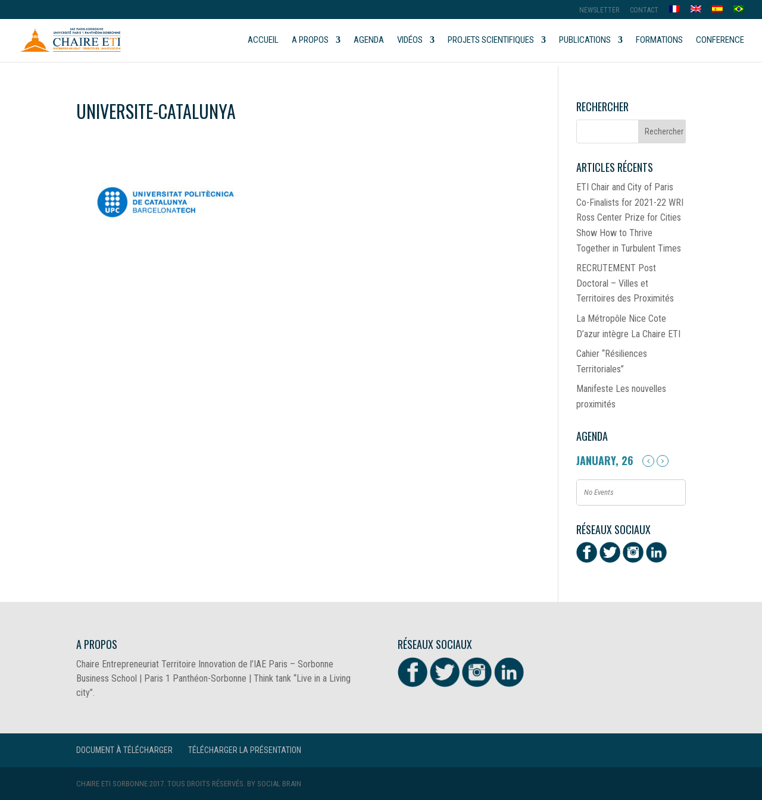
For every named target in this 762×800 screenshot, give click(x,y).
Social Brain (279, 783)
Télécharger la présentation (244, 750)
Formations (659, 40)
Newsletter (599, 10)
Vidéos (410, 40)
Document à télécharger (124, 750)
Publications (585, 40)
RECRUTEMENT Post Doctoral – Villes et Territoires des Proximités (625, 283)
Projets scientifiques (491, 40)
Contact (644, 10)
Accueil (263, 40)
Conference (720, 40)
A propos (310, 40)
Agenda (369, 40)
